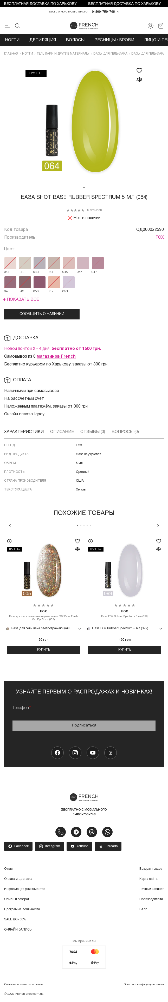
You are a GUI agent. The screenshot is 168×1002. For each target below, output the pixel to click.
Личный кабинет (151, 889)
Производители (151, 900)
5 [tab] (90, 526)
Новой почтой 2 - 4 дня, (52, 349)
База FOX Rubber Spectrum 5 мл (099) (124, 614)
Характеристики (24, 433)
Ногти (12, 41)
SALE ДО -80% (15, 920)
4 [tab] (87, 526)
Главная (11, 54)
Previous (10, 526)
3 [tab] (84, 526)
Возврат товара (150, 869)
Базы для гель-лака (110, 54)
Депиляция (42, 41)
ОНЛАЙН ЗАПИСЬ (17, 930)
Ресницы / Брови (114, 41)
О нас (8, 869)
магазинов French (56, 357)
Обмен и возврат (16, 900)
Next (158, 526)
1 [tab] (84, 188)
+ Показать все (21, 300)
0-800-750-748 (103, 12)
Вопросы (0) (125, 433)
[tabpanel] (84, 122)
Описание (62, 433)
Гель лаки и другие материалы (63, 54)
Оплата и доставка (18, 879)
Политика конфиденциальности (144, 985)
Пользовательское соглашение (23, 985)
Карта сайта (148, 879)
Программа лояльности (22, 910)
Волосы (75, 41)
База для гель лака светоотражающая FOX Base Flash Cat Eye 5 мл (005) (43, 616)
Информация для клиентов (24, 889)
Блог (143, 910)
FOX (160, 238)
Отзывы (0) (92, 433)
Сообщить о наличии (42, 315)
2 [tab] (80, 526)
